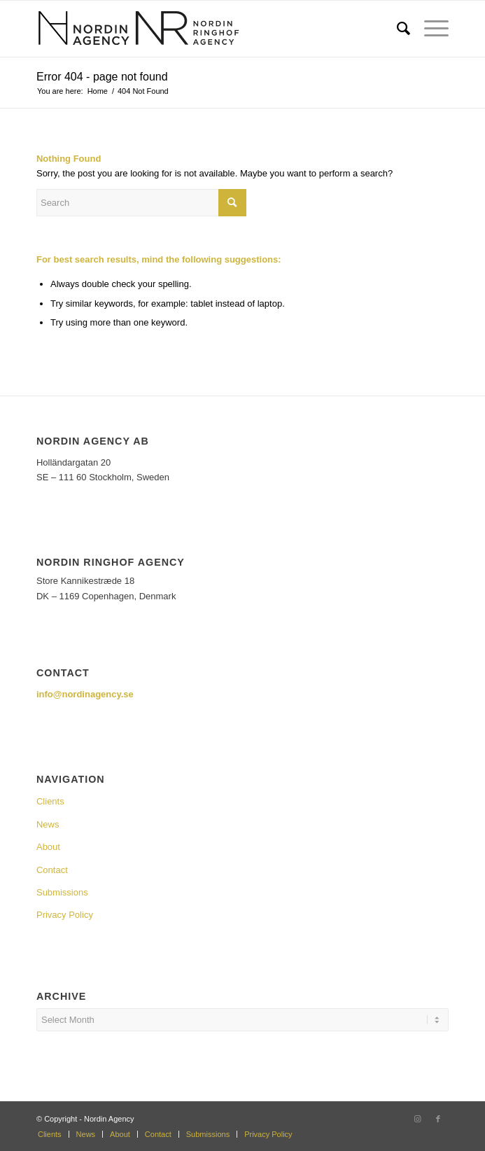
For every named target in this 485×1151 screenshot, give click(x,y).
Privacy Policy (64, 914)
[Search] (396, 29)
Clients (50, 801)
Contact (52, 870)
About (48, 847)
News (47, 824)
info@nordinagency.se (85, 694)
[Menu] (429, 29)
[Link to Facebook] (438, 1118)
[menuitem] (396, 29)
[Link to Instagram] (417, 1118)
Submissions (62, 892)
